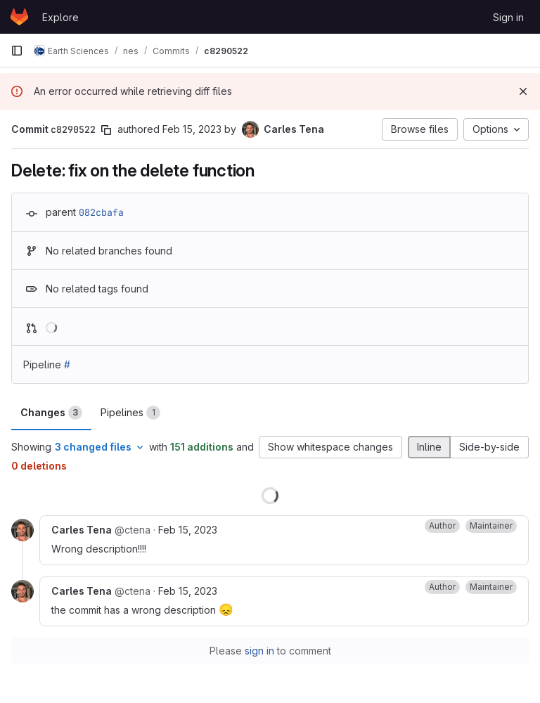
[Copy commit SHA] (106, 130)
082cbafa (101, 212)
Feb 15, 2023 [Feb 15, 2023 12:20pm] (187, 530)
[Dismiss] (523, 91)
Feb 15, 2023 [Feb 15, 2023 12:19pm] (191, 129)
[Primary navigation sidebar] (17, 50)
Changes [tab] (51, 413)
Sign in (508, 17)
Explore (60, 17)
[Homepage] (19, 17)
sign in (259, 651)
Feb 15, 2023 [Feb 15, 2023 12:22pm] (187, 591)
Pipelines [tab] (130, 413)
